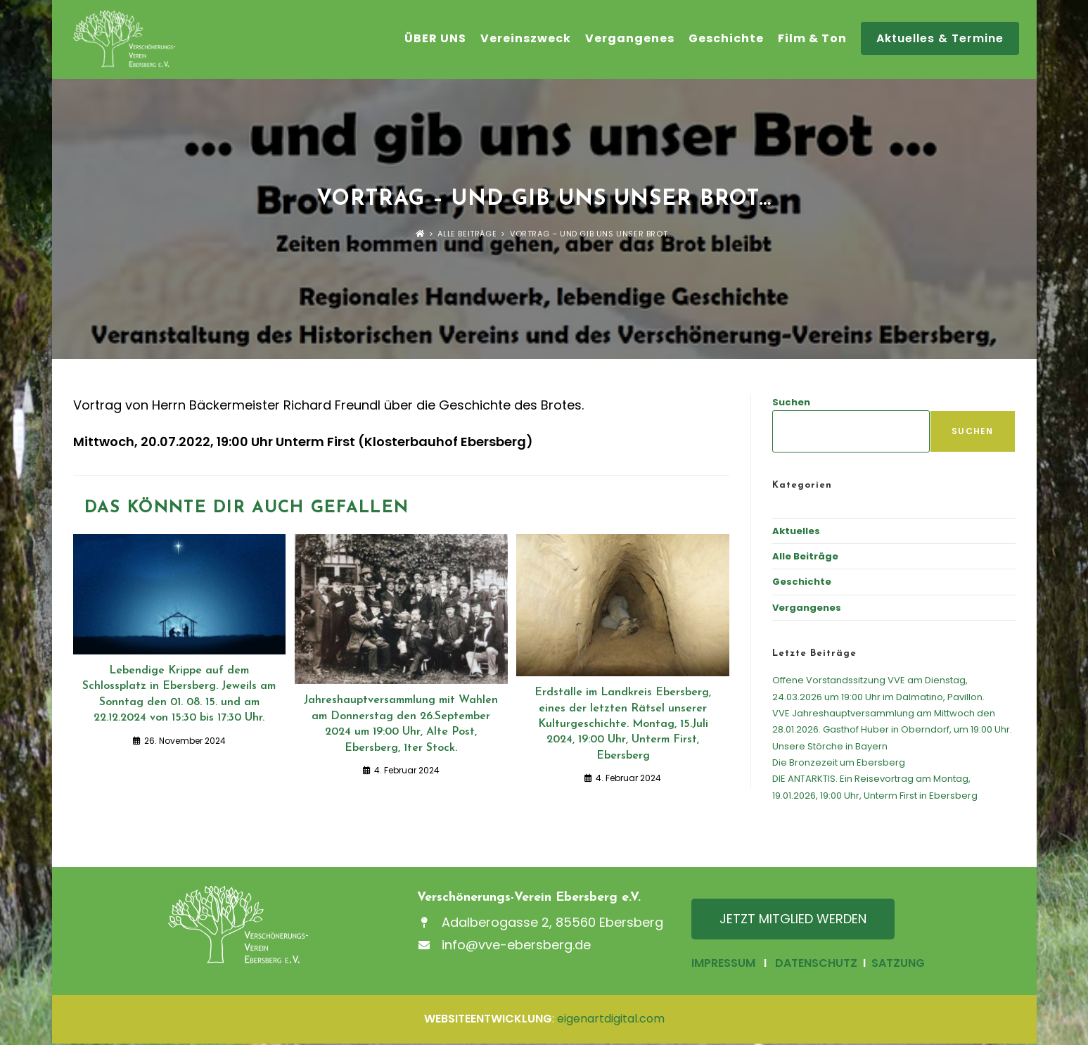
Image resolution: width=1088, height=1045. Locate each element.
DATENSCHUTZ (816, 964)
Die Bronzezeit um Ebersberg (838, 764)
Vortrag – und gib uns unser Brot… (591, 235)
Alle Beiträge (805, 557)
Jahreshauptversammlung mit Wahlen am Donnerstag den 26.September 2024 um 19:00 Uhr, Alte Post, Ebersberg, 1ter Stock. (401, 725)
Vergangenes (806, 609)
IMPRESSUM (723, 964)
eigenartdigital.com (611, 1020)
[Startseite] (420, 235)
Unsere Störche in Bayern (830, 747)
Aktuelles (796, 532)
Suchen (791, 403)
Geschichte (801, 583)
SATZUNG (897, 964)
